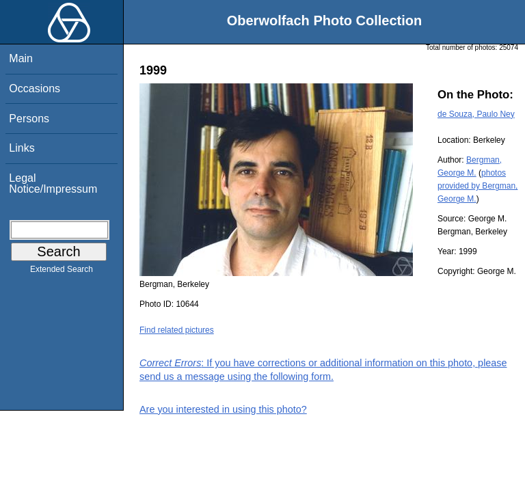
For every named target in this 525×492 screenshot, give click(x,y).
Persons (29, 118)
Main (21, 58)
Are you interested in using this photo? (223, 409)
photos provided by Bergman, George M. (477, 186)
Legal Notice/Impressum (53, 183)
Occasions (34, 88)
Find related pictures (176, 330)
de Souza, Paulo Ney (476, 114)
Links (21, 148)
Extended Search (61, 272)
